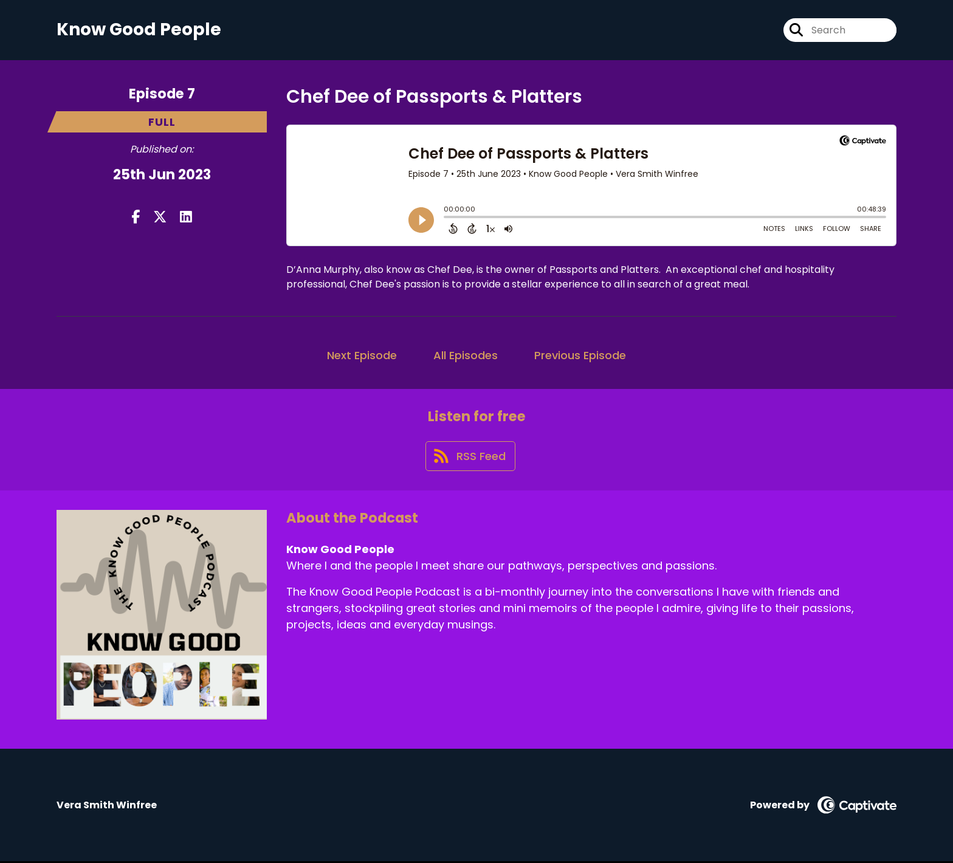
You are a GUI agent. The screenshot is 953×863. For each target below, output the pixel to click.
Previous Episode (580, 355)
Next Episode (362, 355)
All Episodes (465, 355)
